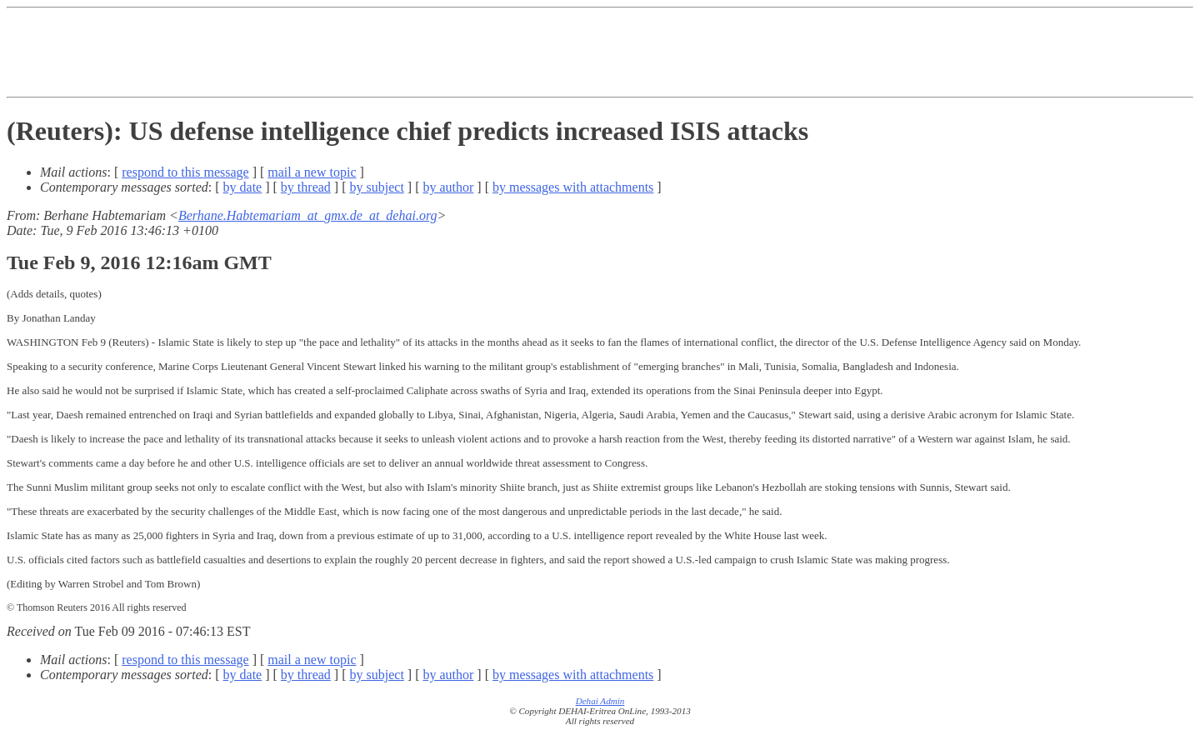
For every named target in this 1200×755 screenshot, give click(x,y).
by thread (306, 187)
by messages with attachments (572, 187)
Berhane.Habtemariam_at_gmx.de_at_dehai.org (308, 215)
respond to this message (185, 172)
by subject (377, 187)
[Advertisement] (600, 52)
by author (447, 187)
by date (242, 187)
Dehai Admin (600, 701)
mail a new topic (312, 172)
